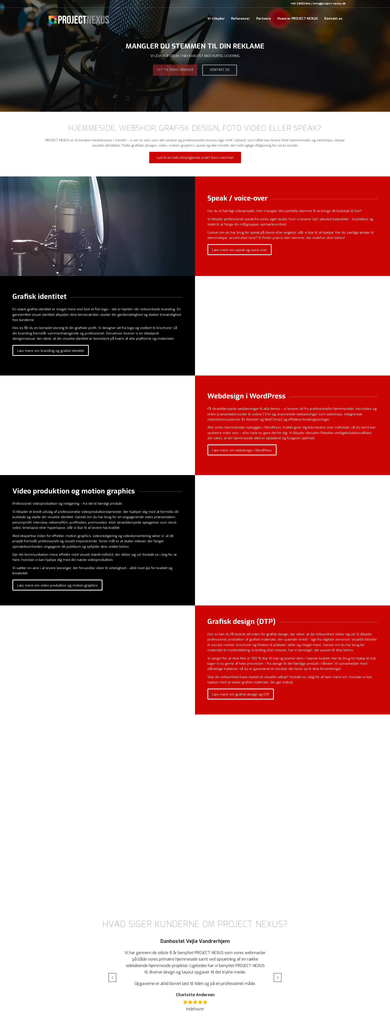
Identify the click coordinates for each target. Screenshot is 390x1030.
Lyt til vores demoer (175, 68)
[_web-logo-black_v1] (79, 19)
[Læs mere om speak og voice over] (239, 249)
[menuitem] (216, 19)
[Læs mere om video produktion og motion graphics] (57, 585)
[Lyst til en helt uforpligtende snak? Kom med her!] (195, 157)
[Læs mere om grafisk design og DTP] (240, 694)
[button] (112, 977)
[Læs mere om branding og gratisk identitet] (50, 350)
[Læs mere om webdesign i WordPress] (242, 450)
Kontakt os (220, 68)
